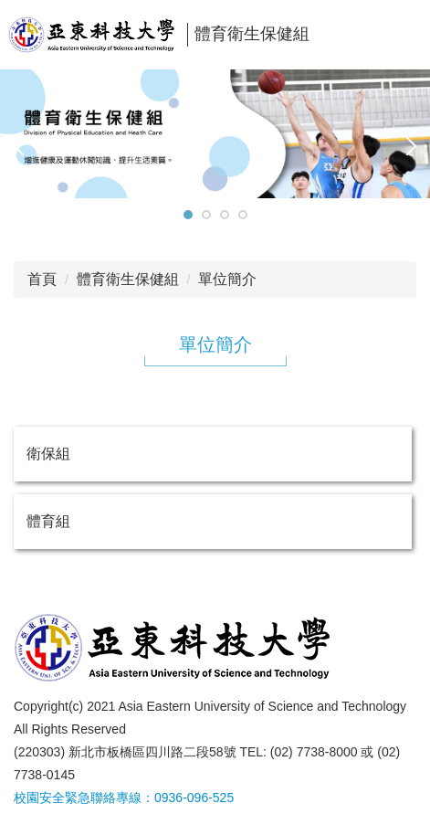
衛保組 (48, 453)
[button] (23, 146)
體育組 (48, 521)
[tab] (188, 214)
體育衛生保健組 (128, 279)
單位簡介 (227, 279)
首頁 (42, 279)
